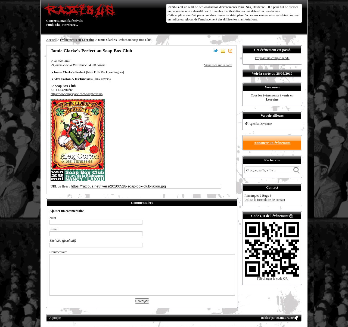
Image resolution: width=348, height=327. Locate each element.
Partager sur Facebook (208, 51)
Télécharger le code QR (272, 278)
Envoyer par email (223, 51)
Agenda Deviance (260, 124)
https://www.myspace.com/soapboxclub (76, 94)
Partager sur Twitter (215, 51)
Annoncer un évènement (272, 143)
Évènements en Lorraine (77, 40)
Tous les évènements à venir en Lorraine (272, 97)
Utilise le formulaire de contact (264, 200)
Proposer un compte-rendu (272, 58)
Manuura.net (285, 318)
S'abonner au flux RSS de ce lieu (230, 51)
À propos (55, 318)
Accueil (51, 40)
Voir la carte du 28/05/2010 (272, 73)
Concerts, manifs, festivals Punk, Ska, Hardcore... (81, 15)
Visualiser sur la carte (218, 65)
